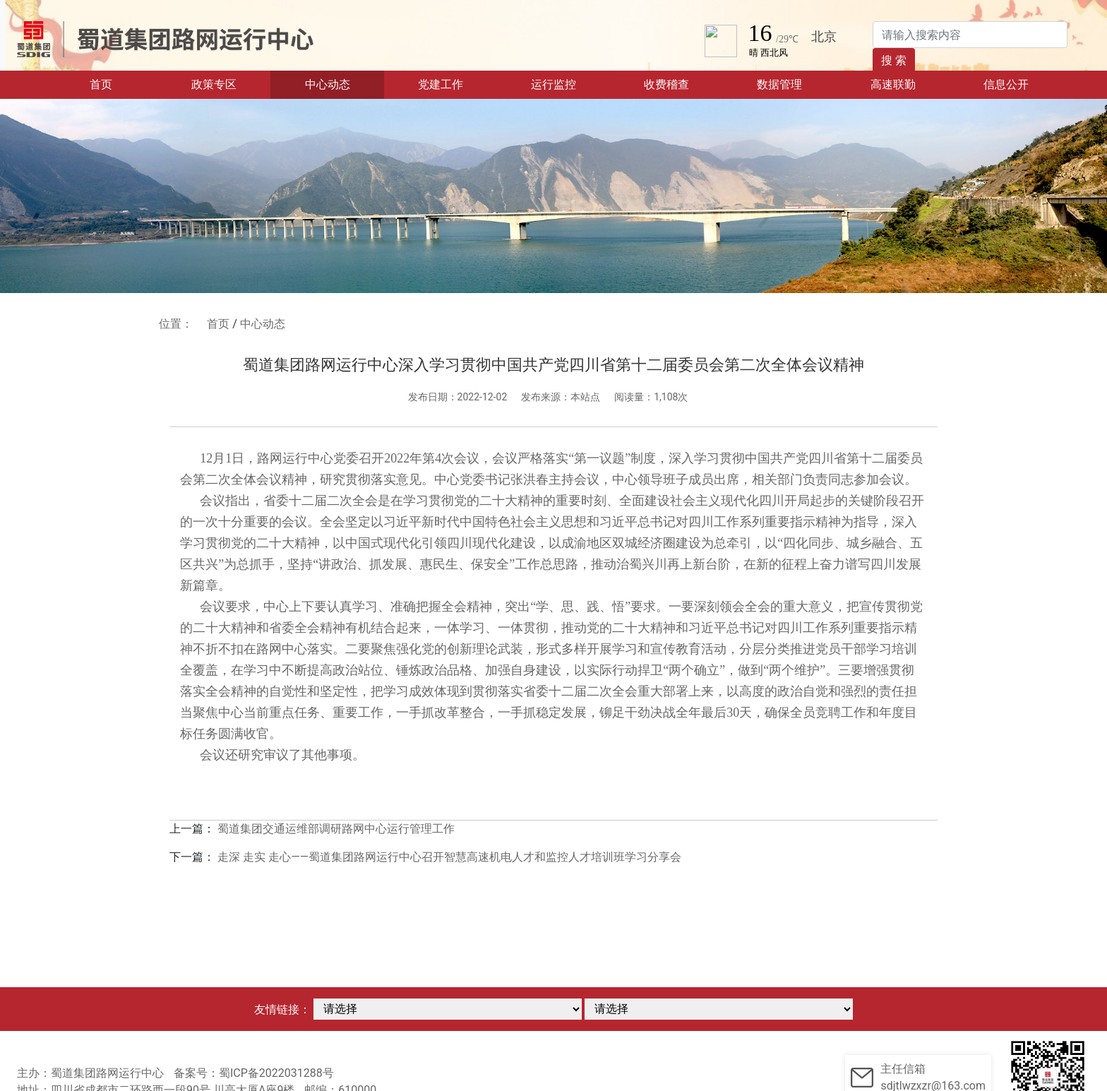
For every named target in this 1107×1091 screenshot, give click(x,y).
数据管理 (779, 84)
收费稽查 (666, 84)
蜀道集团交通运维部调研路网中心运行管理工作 (336, 828)
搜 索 (893, 60)
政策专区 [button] (214, 84)
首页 (122, 83)
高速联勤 (893, 84)
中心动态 (327, 84)
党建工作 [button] (440, 84)
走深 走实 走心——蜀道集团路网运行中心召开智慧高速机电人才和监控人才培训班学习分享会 (449, 857)
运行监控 (553, 84)
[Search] (970, 34)
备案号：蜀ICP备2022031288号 (254, 1073)
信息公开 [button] (1006, 84)
